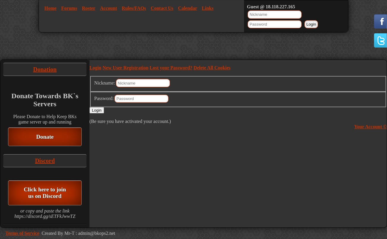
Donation (45, 69)
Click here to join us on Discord (45, 192)
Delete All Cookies (212, 67)
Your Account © (370, 126)
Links (207, 8)
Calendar (187, 8)
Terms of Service (22, 233)
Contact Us (162, 8)
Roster (88, 8)
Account (108, 8)
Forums (69, 8)
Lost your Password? (171, 67)
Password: (104, 98)
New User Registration (125, 67)
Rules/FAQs (134, 8)
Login (95, 67)
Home (50, 8)
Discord (45, 160)
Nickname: (104, 82)
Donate (45, 137)
